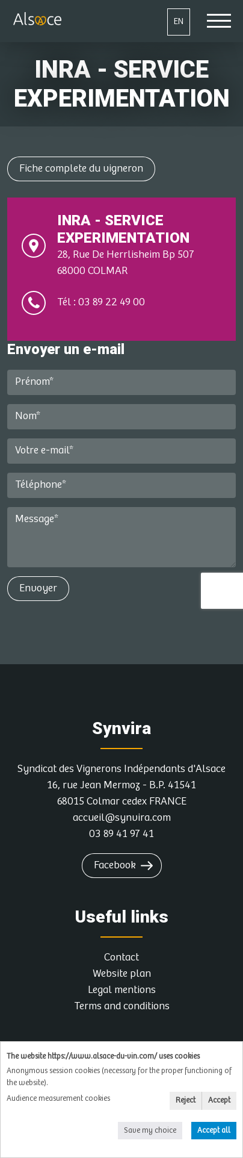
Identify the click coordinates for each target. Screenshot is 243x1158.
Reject (185, 1100)
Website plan (122, 974)
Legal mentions (122, 990)
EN (178, 21)
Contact (121, 957)
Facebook (115, 865)
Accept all (213, 1130)
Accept (219, 1100)
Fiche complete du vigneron (81, 169)
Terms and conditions (122, 1006)
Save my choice (150, 1130)
